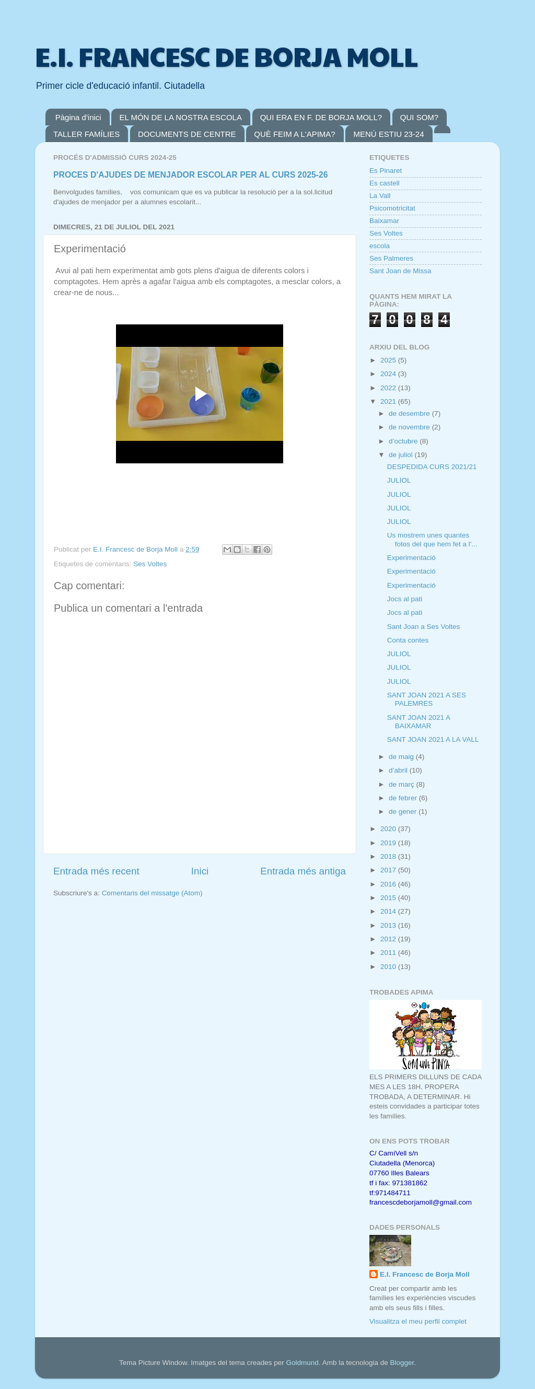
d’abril (399, 770)
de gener (403, 811)
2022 (389, 388)
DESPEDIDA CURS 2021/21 (432, 467)
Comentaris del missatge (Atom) (152, 893)
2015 (389, 898)
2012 (389, 939)
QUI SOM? (419, 117)
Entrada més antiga (303, 871)
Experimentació (411, 558)
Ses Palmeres (391, 258)
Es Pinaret (385, 170)
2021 (389, 401)
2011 (389, 952)
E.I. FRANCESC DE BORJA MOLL (226, 56)
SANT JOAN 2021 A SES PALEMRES (426, 699)
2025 (389, 360)
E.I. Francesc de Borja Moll (425, 1274)
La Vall (379, 196)
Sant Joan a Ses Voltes (423, 627)
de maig (402, 757)
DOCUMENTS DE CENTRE (187, 134)
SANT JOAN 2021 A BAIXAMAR (418, 722)
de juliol (402, 455)
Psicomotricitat (392, 208)
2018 (389, 856)
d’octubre (404, 441)
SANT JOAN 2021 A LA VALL (433, 739)
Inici (200, 871)
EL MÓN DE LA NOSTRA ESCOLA (180, 117)
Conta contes (408, 640)
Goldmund (302, 1363)
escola (379, 246)
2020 (389, 829)
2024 (389, 374)
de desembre (410, 413)
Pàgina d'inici (78, 117)
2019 (389, 843)
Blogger (402, 1363)
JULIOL (399, 480)
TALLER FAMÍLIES (86, 134)
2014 (389, 911)
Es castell (384, 183)
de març (402, 784)
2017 (389, 870)
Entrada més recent (96, 871)
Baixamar (384, 221)
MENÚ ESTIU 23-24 (388, 134)
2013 (389, 925)
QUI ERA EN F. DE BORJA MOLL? (321, 117)
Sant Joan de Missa (400, 271)
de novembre (410, 427)
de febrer (404, 798)
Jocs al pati (405, 599)
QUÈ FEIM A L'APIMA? (294, 134)
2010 (389, 967)
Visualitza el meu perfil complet (418, 1321)
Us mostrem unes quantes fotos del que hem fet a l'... (432, 539)
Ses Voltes (150, 564)
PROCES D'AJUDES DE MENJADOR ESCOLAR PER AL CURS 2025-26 (190, 174)
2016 (389, 884)
